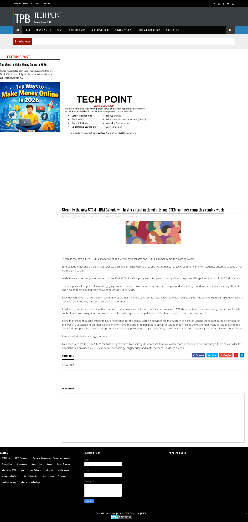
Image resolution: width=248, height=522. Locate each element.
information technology (30, 482)
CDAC (59, 30)
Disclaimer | (135, 513)
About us (37, 3)
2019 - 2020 (124, 513)
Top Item (47, 3)
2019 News (6, 458)
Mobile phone (63, 470)
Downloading (37, 464)
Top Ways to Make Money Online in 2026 (23, 64)
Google (49, 464)
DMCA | (144, 513)
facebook (62, 476)
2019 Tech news (21, 458)
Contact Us (27, 3)
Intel (22, 470)
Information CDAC (9, 470)
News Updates (43, 30)
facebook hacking (9, 482)
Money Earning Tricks (10, 476)
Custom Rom (7, 464)
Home (27, 30)
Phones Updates (76, 30)
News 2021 (119, 216)
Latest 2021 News (103, 216)
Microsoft (49, 470)
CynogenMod (22, 464)
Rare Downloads (100, 30)
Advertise (17, 3)
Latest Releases (35, 470)
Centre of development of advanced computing (52, 458)
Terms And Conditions (148, 30)
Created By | (101, 513)
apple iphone (48, 476)
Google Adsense (63, 464)
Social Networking (31, 476)
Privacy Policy (123, 30)
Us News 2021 (133, 216)
